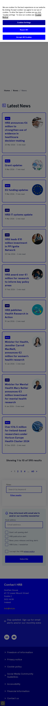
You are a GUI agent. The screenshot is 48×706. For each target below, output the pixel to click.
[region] (24, 21)
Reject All (24, 30)
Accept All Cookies (24, 37)
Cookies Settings (24, 23)
